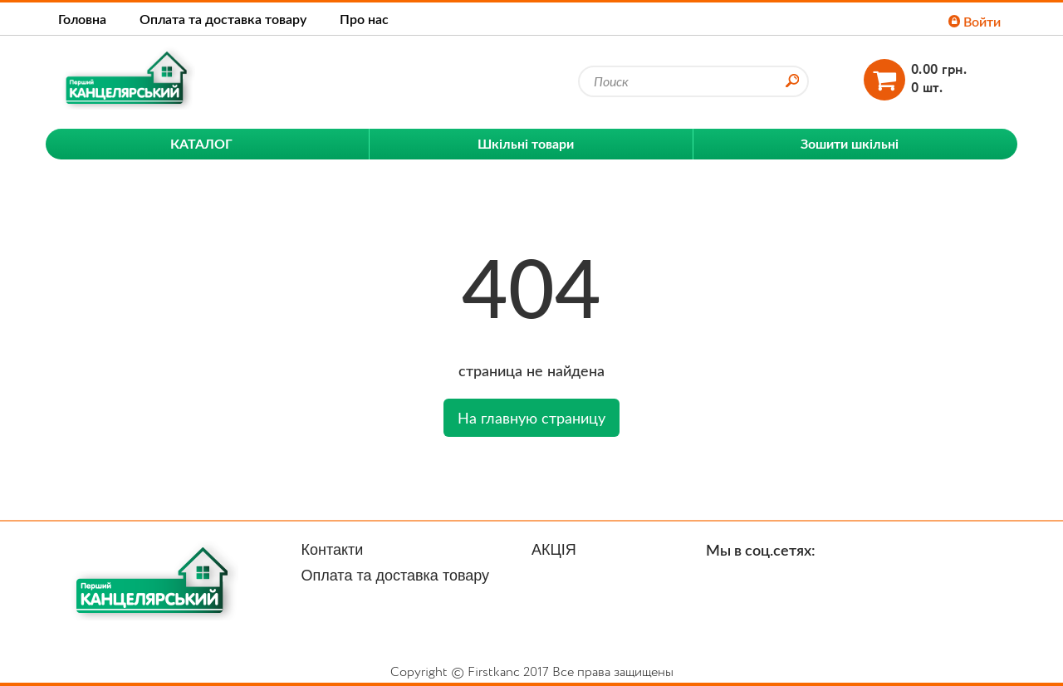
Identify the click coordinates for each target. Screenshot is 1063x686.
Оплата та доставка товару (223, 19)
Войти (974, 21)
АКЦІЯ (554, 549)
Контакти (332, 549)
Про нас (364, 19)
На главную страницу (531, 418)
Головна (82, 19)
